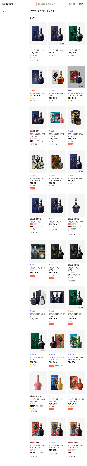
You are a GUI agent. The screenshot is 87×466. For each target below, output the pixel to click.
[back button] (3, 11)
